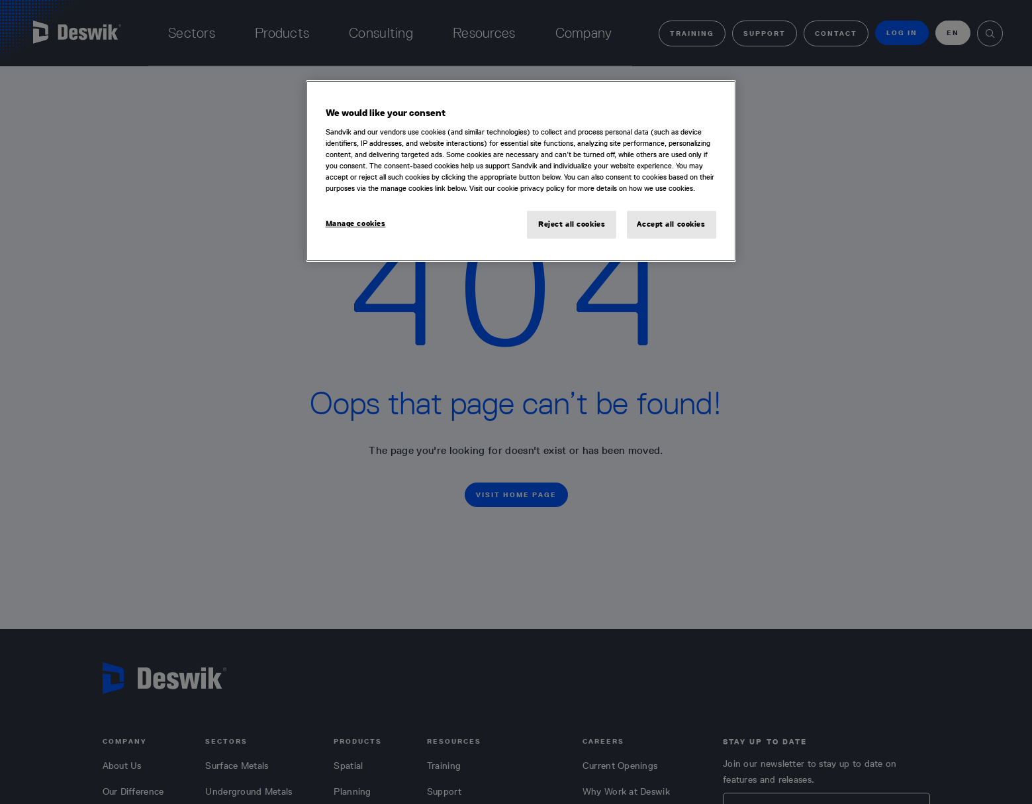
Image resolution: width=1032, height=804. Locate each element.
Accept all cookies (671, 224)
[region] (521, 171)
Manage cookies (356, 223)
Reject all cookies (571, 224)
